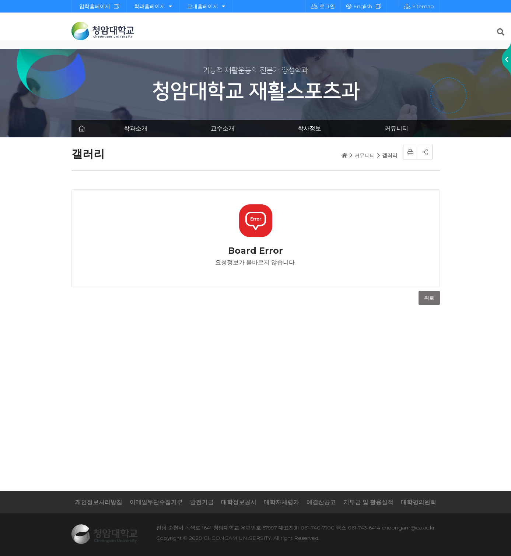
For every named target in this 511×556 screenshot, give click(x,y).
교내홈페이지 (206, 6)
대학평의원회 (418, 502)
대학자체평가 (281, 502)
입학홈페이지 (94, 6)
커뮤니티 (396, 128)
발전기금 (202, 502)
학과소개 (135, 128)
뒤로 (429, 298)
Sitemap (419, 6)
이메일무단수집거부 (156, 502)
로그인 (323, 6)
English (359, 6)
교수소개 (222, 128)
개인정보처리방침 (98, 502)
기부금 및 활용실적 (368, 502)
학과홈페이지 (153, 6)
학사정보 (309, 128)
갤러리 (390, 155)
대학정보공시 (238, 502)
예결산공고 (321, 502)
